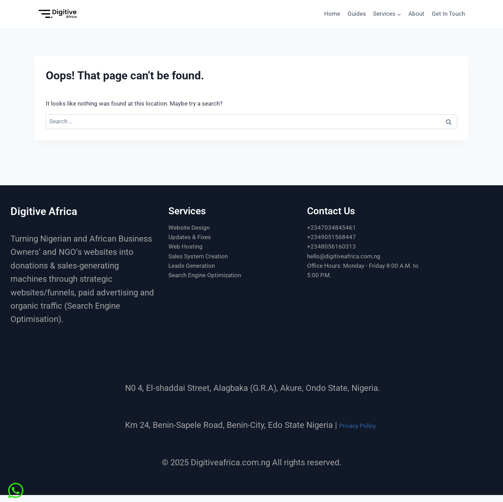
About (416, 13)
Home (332, 13)
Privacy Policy (357, 425)
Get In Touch (448, 13)
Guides (357, 13)
